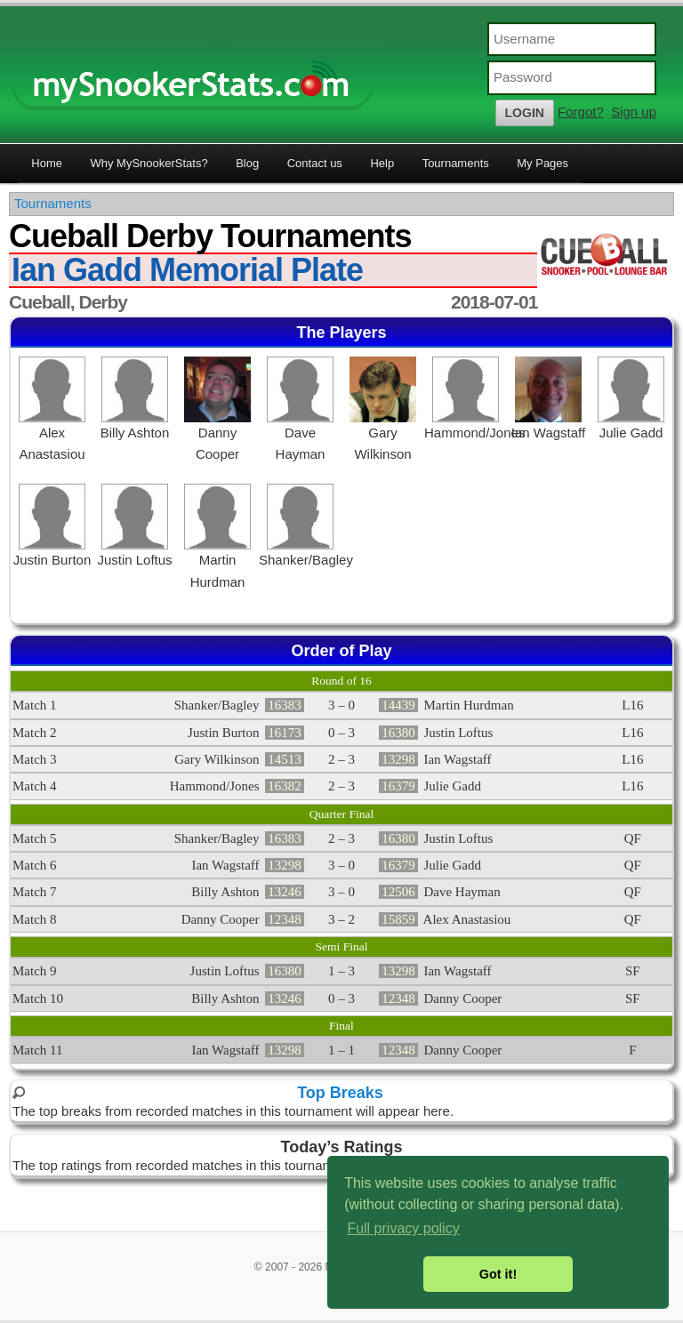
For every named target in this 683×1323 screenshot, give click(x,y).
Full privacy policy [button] (403, 1228)
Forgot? (581, 111)
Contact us (314, 163)
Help (382, 163)
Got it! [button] (498, 1274)
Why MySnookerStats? (148, 163)
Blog (247, 163)
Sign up (633, 111)
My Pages (542, 163)
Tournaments (455, 163)
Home (46, 163)
